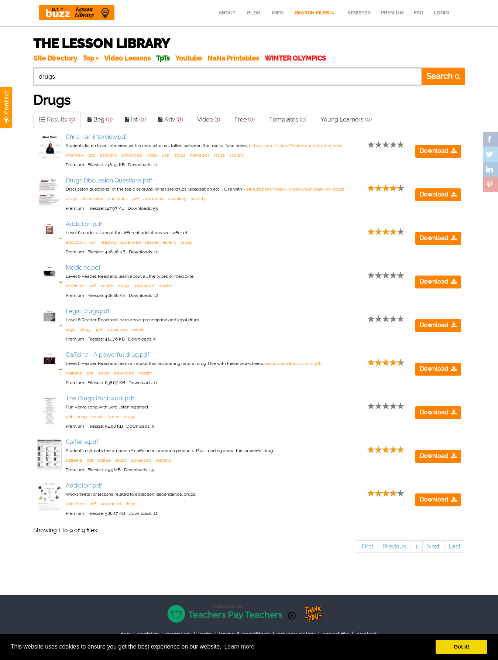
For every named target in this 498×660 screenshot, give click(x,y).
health (106, 285)
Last (454, 546)
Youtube (188, 58)
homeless (200, 155)
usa (165, 155)
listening (108, 155)
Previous (394, 546)
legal (71, 329)
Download (438, 150)
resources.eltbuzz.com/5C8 (293, 363)
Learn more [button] (239, 646)
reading (108, 242)
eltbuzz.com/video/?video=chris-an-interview (296, 145)
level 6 (169, 242)
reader (151, 242)
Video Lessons (127, 58)
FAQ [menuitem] (418, 13)
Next (433, 546)
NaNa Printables (233, 58)
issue (219, 155)
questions (118, 198)
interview (75, 155)
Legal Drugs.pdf (88, 311)
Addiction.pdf (84, 224)
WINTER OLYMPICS (295, 58)
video (152, 155)
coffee (104, 460)
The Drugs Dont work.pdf (100, 398)
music (97, 416)
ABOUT (227, 13)
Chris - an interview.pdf (96, 136)
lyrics (113, 416)
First (367, 546)
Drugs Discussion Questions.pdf (109, 180)
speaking (177, 198)
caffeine (74, 373)
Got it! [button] (461, 647)
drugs (179, 155)
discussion (92, 198)
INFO (278, 13)
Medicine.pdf (83, 267)
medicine (75, 285)
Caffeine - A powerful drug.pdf (108, 354)
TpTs (163, 58)
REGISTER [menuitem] (359, 13)
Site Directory (55, 58)
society (236, 155)
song (82, 416)
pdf (92, 155)
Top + (91, 58)
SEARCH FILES (315, 13)
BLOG (253, 13)
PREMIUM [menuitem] (392, 13)
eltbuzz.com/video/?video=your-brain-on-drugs (295, 189)
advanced (132, 155)
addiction (75, 242)
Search (443, 76)
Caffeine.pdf (82, 441)
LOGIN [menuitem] (441, 13)
